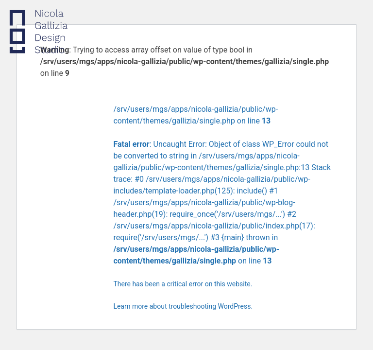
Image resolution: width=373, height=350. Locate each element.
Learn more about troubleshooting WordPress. (183, 306)
